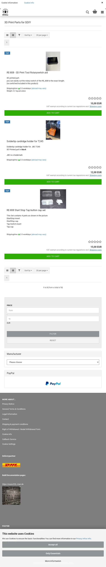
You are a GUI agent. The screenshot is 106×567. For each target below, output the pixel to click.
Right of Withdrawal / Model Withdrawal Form (21, 429)
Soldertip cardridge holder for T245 (25, 141)
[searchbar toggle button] (87, 12)
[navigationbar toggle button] (102, 12)
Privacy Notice (8, 404)
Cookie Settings (8, 444)
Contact (5, 419)
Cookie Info (29, 3)
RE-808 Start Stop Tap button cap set (26, 210)
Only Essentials (53, 553)
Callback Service (9, 439)
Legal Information (9, 414)
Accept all (53, 544)
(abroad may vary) (38, 88)
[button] (7, 35)
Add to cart (53, 113)
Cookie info (7, 434)
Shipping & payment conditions (15, 424)
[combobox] (28, 35)
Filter (53, 334)
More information (53, 561)
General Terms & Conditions (14, 409)
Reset (53, 340)
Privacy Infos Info (83, 538)
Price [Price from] (9, 305)
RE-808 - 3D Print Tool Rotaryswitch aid (27, 72)
